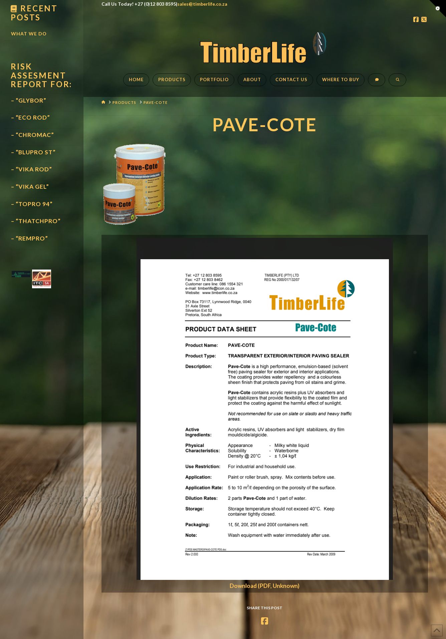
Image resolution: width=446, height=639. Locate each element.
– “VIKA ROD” (31, 169)
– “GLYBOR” (28, 100)
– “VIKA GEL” (30, 186)
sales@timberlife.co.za (202, 4)
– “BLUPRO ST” (33, 152)
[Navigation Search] (397, 83)
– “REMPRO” (29, 238)
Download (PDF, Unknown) (264, 585)
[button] (437, 8)
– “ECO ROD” (30, 117)
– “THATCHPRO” (36, 220)
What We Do (29, 33)
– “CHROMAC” (32, 134)
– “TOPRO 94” (32, 203)
